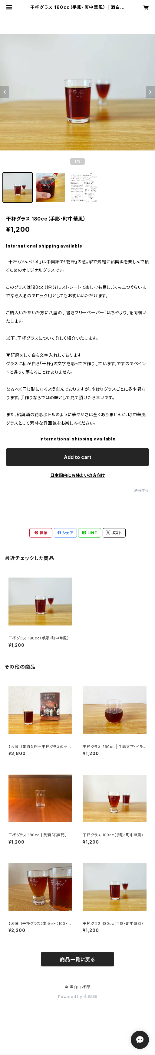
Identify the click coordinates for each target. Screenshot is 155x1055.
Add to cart (77, 457)
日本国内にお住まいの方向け (77, 475)
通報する (141, 490)
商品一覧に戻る (77, 959)
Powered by (77, 996)
